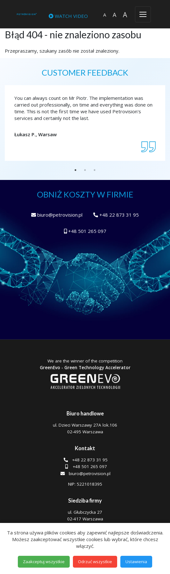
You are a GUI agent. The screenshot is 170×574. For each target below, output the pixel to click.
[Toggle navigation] (143, 14)
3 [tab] (94, 170)
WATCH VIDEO (68, 16)
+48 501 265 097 (85, 231)
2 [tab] (85, 170)
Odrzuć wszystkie (95, 561)
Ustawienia (136, 561)
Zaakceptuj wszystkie (44, 561)
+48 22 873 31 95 (116, 215)
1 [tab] (75, 170)
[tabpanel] (85, 116)
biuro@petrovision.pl (56, 215)
